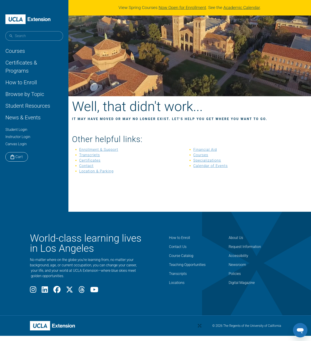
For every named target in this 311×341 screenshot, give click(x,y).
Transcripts (100, 161)
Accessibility (238, 262)
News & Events (23, 117)
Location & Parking (107, 177)
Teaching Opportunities (187, 271)
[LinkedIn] (45, 297)
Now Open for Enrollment (184, 7)
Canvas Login (16, 144)
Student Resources (27, 106)
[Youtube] (94, 297)
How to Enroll (21, 82)
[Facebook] (57, 297)
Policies (235, 280)
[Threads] (82, 297)
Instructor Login (17, 137)
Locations (177, 289)
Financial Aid (207, 156)
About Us (236, 244)
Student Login (16, 129)
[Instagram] (33, 297)
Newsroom (237, 271)
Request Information (245, 253)
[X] (69, 297)
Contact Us (178, 253)
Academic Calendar (243, 7)
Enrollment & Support (109, 156)
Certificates (100, 166)
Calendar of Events (212, 172)
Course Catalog (181, 262)
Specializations (209, 166)
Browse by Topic (24, 94)
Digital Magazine (242, 289)
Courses (15, 51)
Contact (97, 172)
